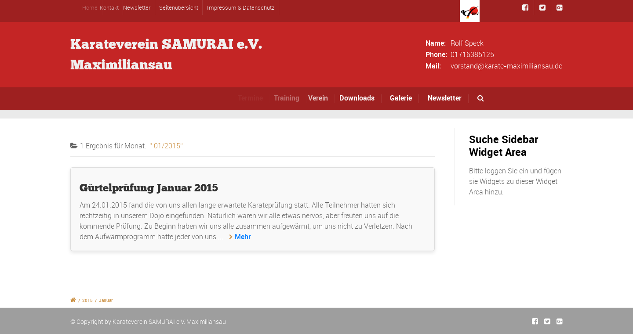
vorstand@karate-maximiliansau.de (506, 66)
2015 (87, 300)
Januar (106, 300)
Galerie (401, 98)
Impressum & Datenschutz (240, 7)
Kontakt (112, 7)
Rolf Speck (467, 43)
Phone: (436, 54)
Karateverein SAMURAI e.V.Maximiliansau (166, 54)
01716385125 (472, 54)
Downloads (358, 98)
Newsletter (138, 7)
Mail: (433, 66)
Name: (436, 43)
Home (93, 7)
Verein (321, 98)
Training (289, 98)
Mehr (243, 236)
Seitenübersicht (178, 7)
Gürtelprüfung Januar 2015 (149, 187)
